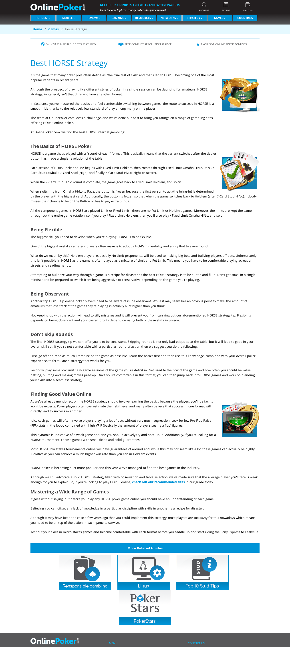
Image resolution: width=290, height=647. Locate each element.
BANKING (248, 10)
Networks (169, 18)
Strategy (194, 18)
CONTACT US (196, 643)
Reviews (94, 18)
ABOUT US (204, 10)
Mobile (68, 18)
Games (220, 18)
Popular (43, 18)
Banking (119, 18)
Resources (144, 18)
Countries (245, 18)
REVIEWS (226, 10)
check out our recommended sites (158, 482)
